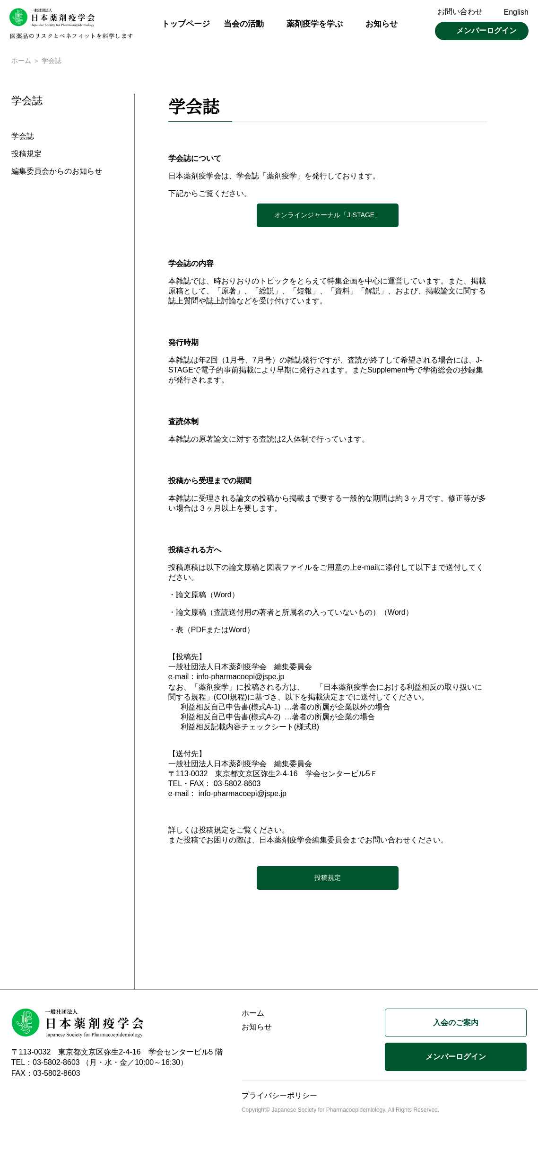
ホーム (21, 61)
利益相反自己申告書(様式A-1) (231, 708)
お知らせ (381, 23)
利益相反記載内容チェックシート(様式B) (250, 728)
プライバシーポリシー (279, 1096)
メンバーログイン (486, 31)
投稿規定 (26, 155)
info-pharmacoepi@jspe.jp (240, 677)
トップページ (186, 23)
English (516, 12)
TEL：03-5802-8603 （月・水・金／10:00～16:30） (99, 1063)
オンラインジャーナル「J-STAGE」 (327, 216)
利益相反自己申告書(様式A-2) (231, 718)
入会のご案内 (455, 1023)
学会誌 (22, 137)
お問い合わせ (460, 12)
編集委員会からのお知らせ (56, 172)
